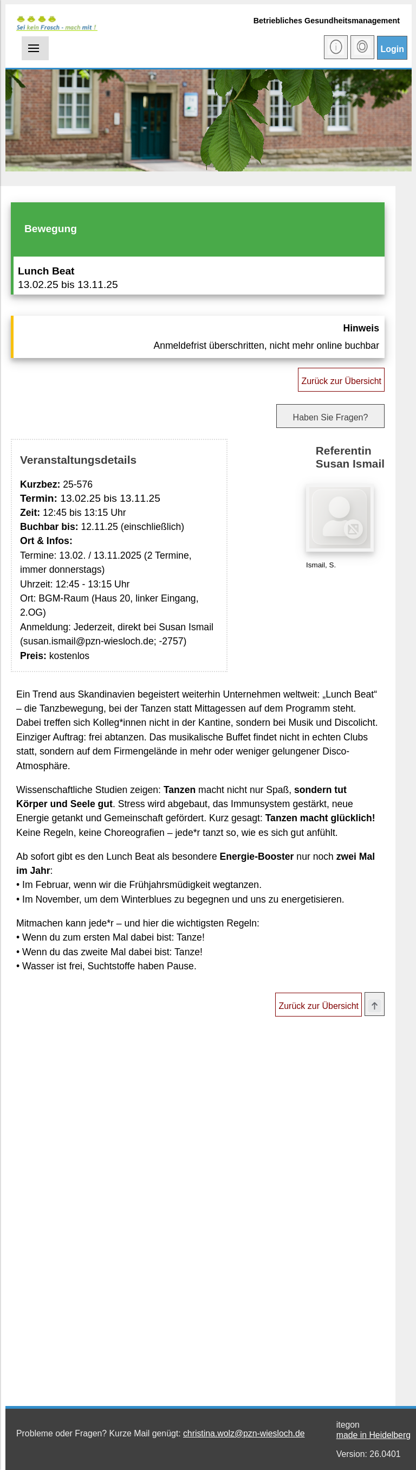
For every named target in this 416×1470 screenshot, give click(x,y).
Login (392, 49)
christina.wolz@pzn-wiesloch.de (244, 1433)
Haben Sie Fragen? (330, 417)
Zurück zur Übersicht (341, 381)
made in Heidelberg (373, 1435)
